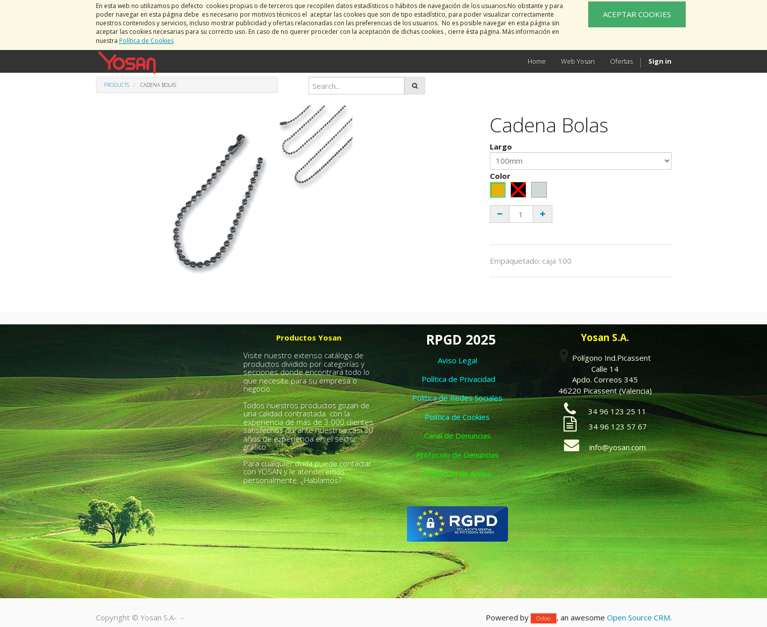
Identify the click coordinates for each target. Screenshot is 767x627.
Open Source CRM (638, 617)
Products (116, 84)
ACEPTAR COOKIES (637, 14)
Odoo (543, 618)
